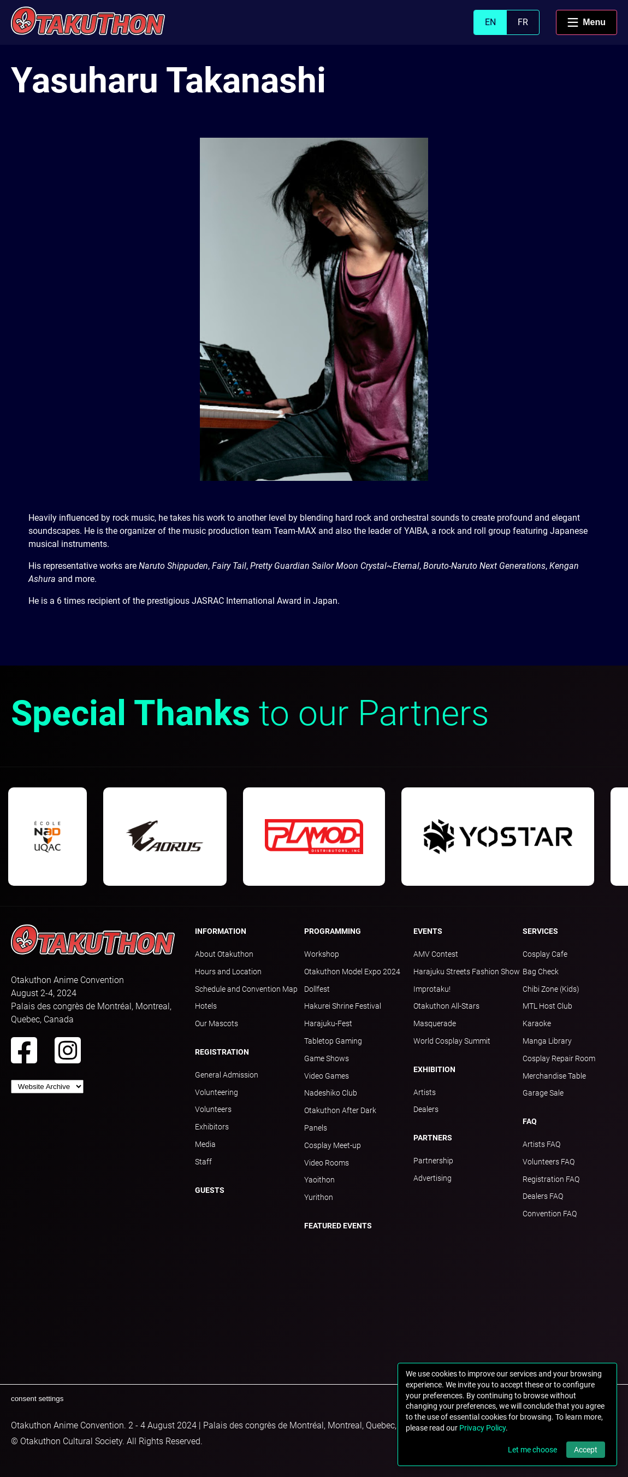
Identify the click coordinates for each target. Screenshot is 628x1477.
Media (205, 1144)
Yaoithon (319, 1179)
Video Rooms (326, 1162)
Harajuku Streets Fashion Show (466, 971)
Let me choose (532, 1449)
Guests (209, 1190)
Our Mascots (216, 1023)
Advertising (432, 1178)
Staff (203, 1161)
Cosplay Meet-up (332, 1145)
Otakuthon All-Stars (446, 1006)
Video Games (326, 1076)
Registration (222, 1052)
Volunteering (216, 1092)
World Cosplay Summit (451, 1041)
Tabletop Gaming (333, 1041)
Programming (332, 931)
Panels (315, 1127)
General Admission (226, 1074)
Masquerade (434, 1023)
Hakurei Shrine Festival (342, 1006)
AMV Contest (435, 954)
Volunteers (213, 1109)
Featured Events (338, 1225)
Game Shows (326, 1058)
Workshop (321, 954)
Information (220, 931)
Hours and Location (228, 971)
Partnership (433, 1160)
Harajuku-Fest (328, 1023)
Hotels (206, 1006)
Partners (432, 1137)
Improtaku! (432, 989)
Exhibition (434, 1069)
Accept (585, 1449)
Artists (424, 1092)
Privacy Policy (482, 1427)
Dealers (426, 1109)
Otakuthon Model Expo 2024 (352, 971)
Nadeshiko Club (330, 1092)
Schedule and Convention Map (246, 989)
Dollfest (317, 989)
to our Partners (250, 713)
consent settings (37, 1398)
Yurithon (318, 1197)
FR (523, 22)
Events (427, 931)
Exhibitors (212, 1126)
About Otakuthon (224, 954)
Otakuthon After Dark (340, 1110)
